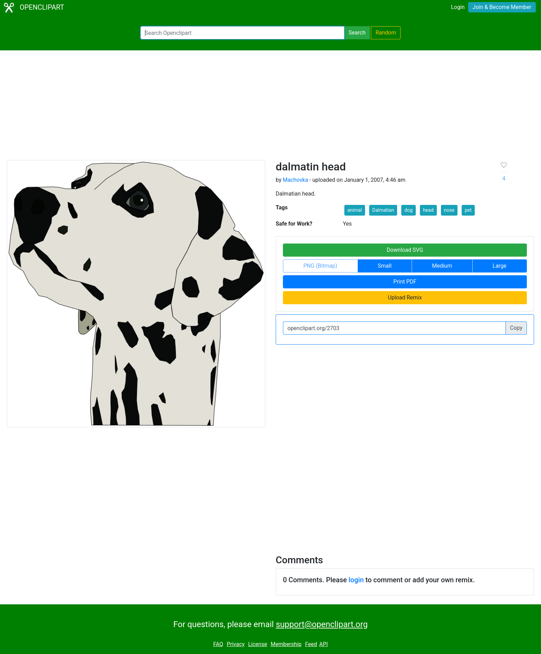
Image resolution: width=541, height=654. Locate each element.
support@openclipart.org (321, 624)
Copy (516, 328)
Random (385, 32)
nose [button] (449, 210)
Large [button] (499, 265)
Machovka (295, 180)
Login (457, 7)
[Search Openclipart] (242, 32)
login (356, 580)
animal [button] (354, 210)
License (257, 644)
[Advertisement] (270, 108)
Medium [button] (442, 265)
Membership (285, 644)
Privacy (236, 644)
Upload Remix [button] (405, 297)
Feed (311, 644)
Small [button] (385, 265)
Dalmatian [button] (383, 210)
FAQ (218, 644)
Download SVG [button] (405, 250)
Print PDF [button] (404, 281)
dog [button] (408, 210)
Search (356, 32)
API (323, 644)
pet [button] (468, 210)
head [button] (428, 210)
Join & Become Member (502, 7)
